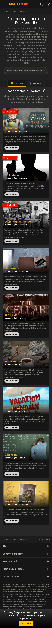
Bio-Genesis (12, 268)
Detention (11, 454)
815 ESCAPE (23, 271)
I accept (26, 623)
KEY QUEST (23, 318)
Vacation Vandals (15, 408)
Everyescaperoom (9, 11)
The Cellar (11, 315)
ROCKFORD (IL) (11, 178)
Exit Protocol (12, 175)
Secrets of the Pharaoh (18, 221)
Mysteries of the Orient (18, 501)
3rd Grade (11, 128)
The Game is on (14, 361)
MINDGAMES (24, 178)
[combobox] (48, 4)
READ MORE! (12, 194)
